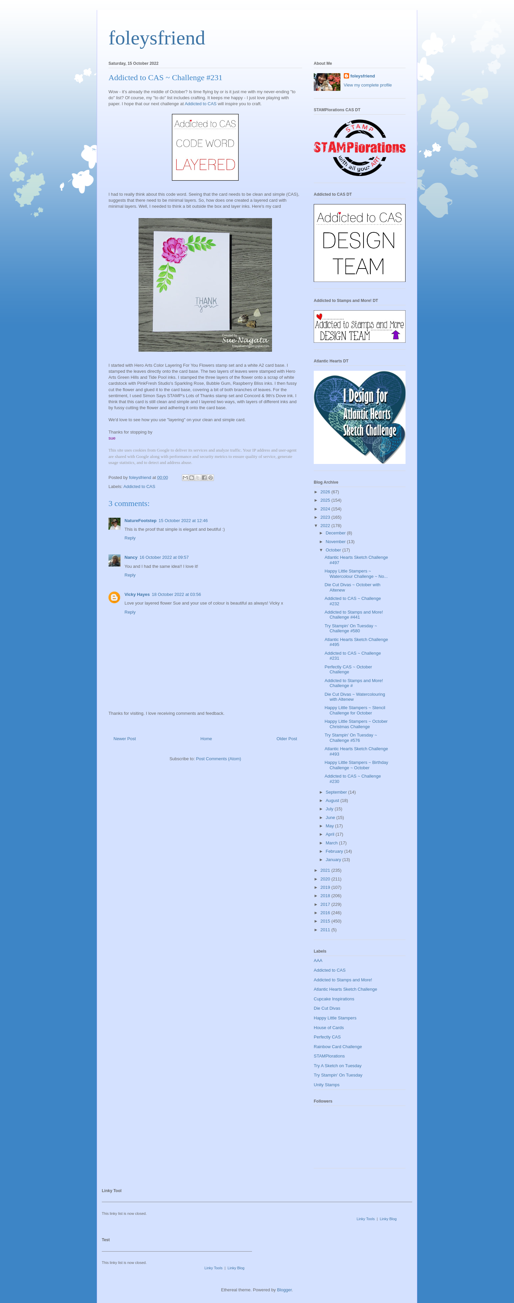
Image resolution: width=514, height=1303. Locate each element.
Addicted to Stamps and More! (343, 979)
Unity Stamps (326, 1084)
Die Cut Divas (327, 1008)
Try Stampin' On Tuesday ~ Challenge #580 (350, 628)
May (330, 825)
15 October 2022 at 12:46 (183, 520)
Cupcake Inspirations (334, 998)
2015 (325, 921)
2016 (325, 912)
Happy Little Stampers (335, 1017)
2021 (325, 870)
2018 (325, 895)
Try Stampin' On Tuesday (338, 1075)
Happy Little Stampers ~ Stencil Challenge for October (354, 710)
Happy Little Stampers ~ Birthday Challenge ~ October (356, 765)
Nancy (131, 557)
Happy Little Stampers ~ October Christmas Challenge (356, 724)
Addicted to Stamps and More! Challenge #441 (353, 615)
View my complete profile (368, 85)
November (336, 541)
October (334, 549)
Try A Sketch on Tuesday (337, 1065)
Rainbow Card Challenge (338, 1046)
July (330, 808)
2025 (325, 500)
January (334, 859)
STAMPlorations (329, 1055)
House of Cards (329, 1027)
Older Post (287, 738)
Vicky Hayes (137, 594)
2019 (325, 887)
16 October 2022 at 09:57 (164, 557)
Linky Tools (365, 1219)
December (336, 532)
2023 (325, 517)
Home (206, 738)
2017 (325, 904)
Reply (130, 537)
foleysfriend (156, 38)
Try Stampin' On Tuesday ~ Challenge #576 (350, 737)
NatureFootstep (140, 520)
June (331, 817)
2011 (325, 929)
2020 (325, 878)
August (333, 800)
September (337, 792)
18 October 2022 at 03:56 (176, 594)
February (335, 851)
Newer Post (124, 738)
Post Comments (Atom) (218, 758)
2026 (325, 491)
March (332, 842)
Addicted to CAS (200, 103)
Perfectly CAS (327, 1036)
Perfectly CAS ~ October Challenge (348, 669)
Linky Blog (388, 1219)
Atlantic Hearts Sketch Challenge (345, 989)
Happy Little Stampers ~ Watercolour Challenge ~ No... (356, 573)
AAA (318, 960)
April (331, 834)
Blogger (284, 1289)
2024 (325, 508)
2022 (325, 525)
